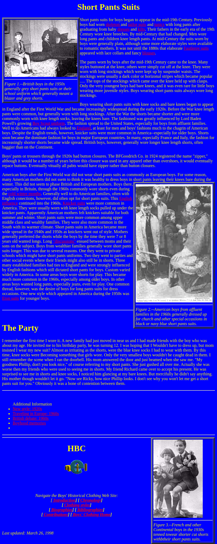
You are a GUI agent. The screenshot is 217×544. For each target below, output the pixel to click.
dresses (123, 29)
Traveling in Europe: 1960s (36, 413)
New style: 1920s (27, 409)
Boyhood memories (29, 423)
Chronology (90, 500)
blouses (148, 53)
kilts (141, 29)
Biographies (61, 510)
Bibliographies (89, 510)
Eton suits (10, 298)
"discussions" (64, 241)
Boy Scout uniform (48, 123)
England (84, 128)
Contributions (55, 514)
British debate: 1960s (31, 418)
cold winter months (24, 193)
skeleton (113, 24)
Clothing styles (76, 505)
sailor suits (137, 24)
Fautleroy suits (196, 48)
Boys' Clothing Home (91, 514)
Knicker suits (74, 203)
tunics (159, 24)
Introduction (64, 500)
